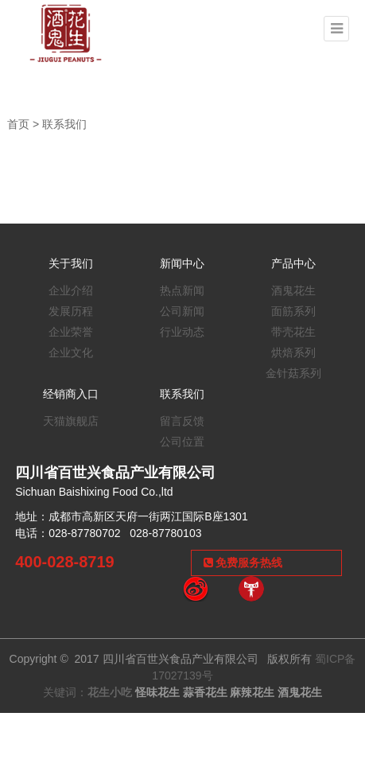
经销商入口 (71, 393)
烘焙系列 (293, 352)
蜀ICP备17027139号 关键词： (199, 675)
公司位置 (182, 441)
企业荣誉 (71, 331)
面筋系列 (293, 311)
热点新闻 (182, 290)
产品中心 (293, 263)
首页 (18, 124)
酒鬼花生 (293, 290)
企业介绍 (71, 290)
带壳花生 (293, 331)
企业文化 (71, 352)
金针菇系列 (293, 373)
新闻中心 (182, 263)
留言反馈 (182, 421)
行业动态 (182, 331)
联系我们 (64, 124)
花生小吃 (109, 692)
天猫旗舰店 (71, 421)
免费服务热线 (243, 562)
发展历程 (71, 311)
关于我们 (71, 263)
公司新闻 (182, 311)
